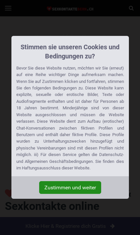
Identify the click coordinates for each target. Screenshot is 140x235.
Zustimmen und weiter (70, 187)
